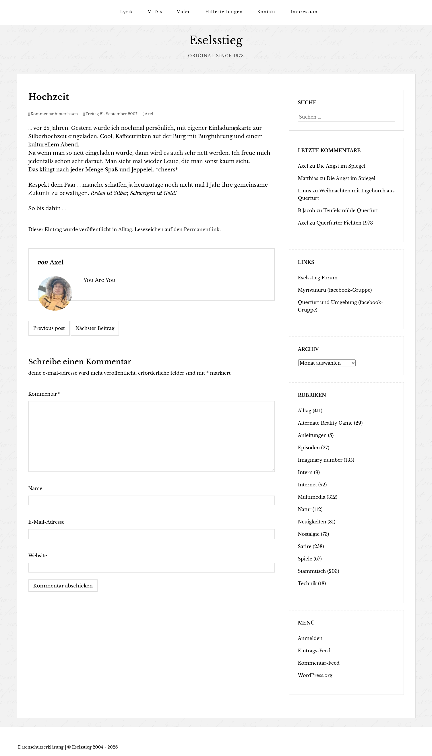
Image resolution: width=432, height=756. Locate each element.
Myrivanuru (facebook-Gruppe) (335, 290)
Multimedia (312, 497)
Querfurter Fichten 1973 (344, 222)
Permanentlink (202, 229)
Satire (304, 546)
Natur (304, 509)
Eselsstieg (216, 40)
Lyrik (126, 11)
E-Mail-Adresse (46, 522)
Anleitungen (312, 435)
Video (184, 11)
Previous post (49, 328)
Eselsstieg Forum (318, 277)
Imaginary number (320, 460)
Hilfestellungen (224, 11)
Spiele (305, 558)
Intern (305, 472)
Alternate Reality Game (325, 423)
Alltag (125, 229)
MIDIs (155, 11)
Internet (307, 484)
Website (37, 555)
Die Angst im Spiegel (340, 166)
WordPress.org (315, 675)
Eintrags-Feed (314, 650)
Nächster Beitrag (95, 328)
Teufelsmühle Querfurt (350, 210)
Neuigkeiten (312, 521)
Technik (307, 583)
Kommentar (44, 394)
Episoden (309, 447)
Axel (149, 113)
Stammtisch (312, 571)
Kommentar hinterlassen (54, 113)
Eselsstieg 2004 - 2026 (95, 746)
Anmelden (310, 638)
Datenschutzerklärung (41, 746)
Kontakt (266, 11)
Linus (304, 190)
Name (35, 488)
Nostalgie (309, 534)
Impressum (304, 11)
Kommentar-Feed (319, 663)
